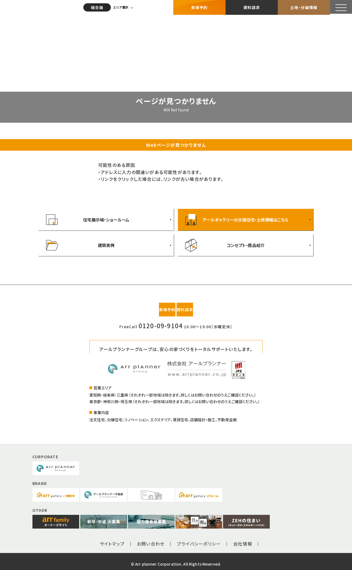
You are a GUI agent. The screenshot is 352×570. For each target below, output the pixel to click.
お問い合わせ (150, 538)
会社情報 (242, 538)
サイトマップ (112, 538)
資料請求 (251, 7)
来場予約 (199, 7)
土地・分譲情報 (303, 7)
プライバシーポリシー (199, 538)
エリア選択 (122, 7)
